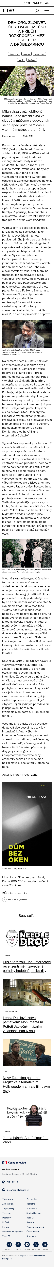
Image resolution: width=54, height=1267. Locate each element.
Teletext (6, 1212)
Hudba (7, 955)
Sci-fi (21, 60)
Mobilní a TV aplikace (12, 1231)
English (23, 1255)
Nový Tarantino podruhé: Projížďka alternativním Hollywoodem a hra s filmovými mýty (27, 1084)
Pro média (31, 1199)
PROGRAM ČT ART (36, 3)
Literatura (14, 54)
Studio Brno (32, 1208)
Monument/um (11, 1011)
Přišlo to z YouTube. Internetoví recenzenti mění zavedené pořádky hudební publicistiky (27, 966)
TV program (8, 1199)
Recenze (26, 54)
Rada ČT (30, 1217)
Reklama (30, 1203)
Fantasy (31, 60)
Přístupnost (7, 1258)
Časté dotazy (32, 1231)
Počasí (5, 1222)
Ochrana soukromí (37, 1255)
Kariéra (30, 1222)
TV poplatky (8, 1208)
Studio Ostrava (33, 1212)
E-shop (5, 1226)
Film (6, 1071)
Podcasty (6, 1217)
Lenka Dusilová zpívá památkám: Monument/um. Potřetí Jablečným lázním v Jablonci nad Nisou (23, 1024)
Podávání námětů (35, 1226)
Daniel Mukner (9, 136)
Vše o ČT (6, 1236)
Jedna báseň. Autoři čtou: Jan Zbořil (25, 1140)
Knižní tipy (39, 54)
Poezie (7, 1131)
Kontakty (31, 1236)
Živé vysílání (8, 1203)
